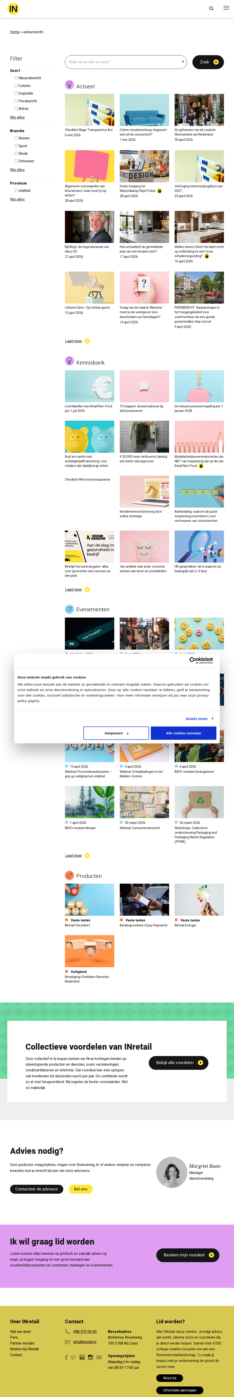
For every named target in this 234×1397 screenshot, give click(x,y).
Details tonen (196, 718)
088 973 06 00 (85, 1331)
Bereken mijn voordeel (184, 1255)
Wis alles (17, 117)
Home (15, 32)
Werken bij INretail (24, 1349)
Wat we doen (20, 1331)
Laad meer (73, 341)
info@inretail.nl (84, 1342)
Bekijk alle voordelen (175, 1134)
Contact (16, 1355)
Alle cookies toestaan (183, 733)
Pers (14, 1337)
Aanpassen (116, 733)
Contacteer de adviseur (36, 1189)
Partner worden (22, 1343)
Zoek (204, 62)
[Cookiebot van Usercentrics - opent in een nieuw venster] (196, 660)
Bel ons (81, 1189)
